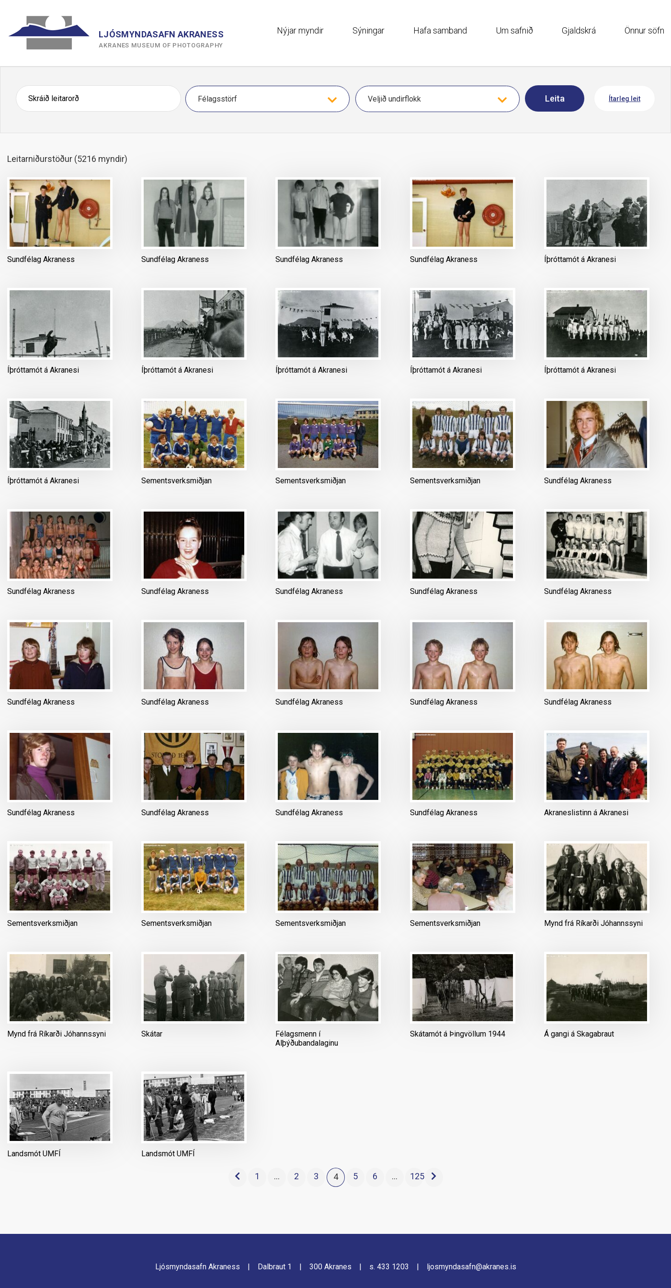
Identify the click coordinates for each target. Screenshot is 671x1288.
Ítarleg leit (624, 99)
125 (416, 1176)
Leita (555, 98)
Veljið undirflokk (394, 98)
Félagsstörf (217, 98)
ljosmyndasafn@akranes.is (471, 1266)
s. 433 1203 (389, 1266)
